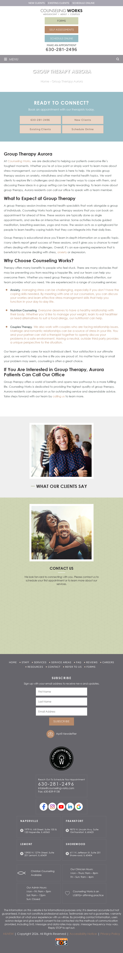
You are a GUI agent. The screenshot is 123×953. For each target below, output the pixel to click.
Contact (54, 666)
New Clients (37, 3)
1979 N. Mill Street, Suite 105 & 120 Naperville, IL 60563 (40, 830)
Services (40, 662)
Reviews (92, 662)
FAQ (78, 662)
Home (13, 662)
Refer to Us (73, 666)
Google (79, 807)
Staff (25, 662)
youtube (61, 807)
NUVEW (8, 933)
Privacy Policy (110, 933)
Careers (108, 662)
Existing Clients (58, 3)
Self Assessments (61, 29)
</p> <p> (61, 615)
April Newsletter (66, 733)
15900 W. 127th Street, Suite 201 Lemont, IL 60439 (39, 854)
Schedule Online (83, 3)
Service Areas (61, 662)
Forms (61, 20)
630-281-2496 (61, 49)
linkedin (70, 807)
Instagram (52, 807)
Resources (35, 666)
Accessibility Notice (83, 933)
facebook (44, 807)
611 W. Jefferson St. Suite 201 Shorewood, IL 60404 (85, 854)
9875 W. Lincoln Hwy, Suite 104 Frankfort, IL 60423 (84, 830)
